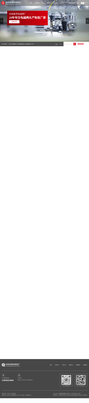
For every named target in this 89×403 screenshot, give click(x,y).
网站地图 (14, 399)
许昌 (59, 399)
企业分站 (9, 399)
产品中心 (43, 3)
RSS (17, 399)
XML (20, 399)
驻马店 (65, 399)
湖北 (68, 399)
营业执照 (85, 399)
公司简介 (37, 3)
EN (85, 3)
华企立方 (9, 398)
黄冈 (77, 399)
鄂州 (72, 399)
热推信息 (4, 399)
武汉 (70, 399)
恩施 (75, 399)
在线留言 (62, 3)
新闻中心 (49, 3)
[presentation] (1, 21)
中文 (82, 2)
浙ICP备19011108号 (75, 398)
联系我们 (56, 3)
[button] (56, 44)
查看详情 (14, 21)
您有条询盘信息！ (27, 399)
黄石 (79, 399)
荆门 (82, 399)
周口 (62, 399)
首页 (31, 3)
